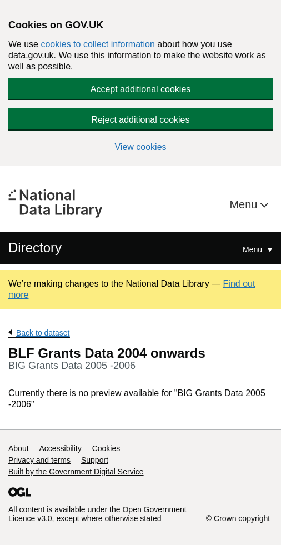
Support (94, 460)
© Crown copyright (238, 518)
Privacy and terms (39, 460)
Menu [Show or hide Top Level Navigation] (253, 249)
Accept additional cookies (141, 89)
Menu (244, 204)
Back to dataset (43, 332)
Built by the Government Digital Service (76, 471)
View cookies (140, 147)
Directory (35, 247)
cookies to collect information (97, 44)
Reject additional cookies (141, 119)
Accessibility (60, 448)
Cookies (106, 448)
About (18, 448)
